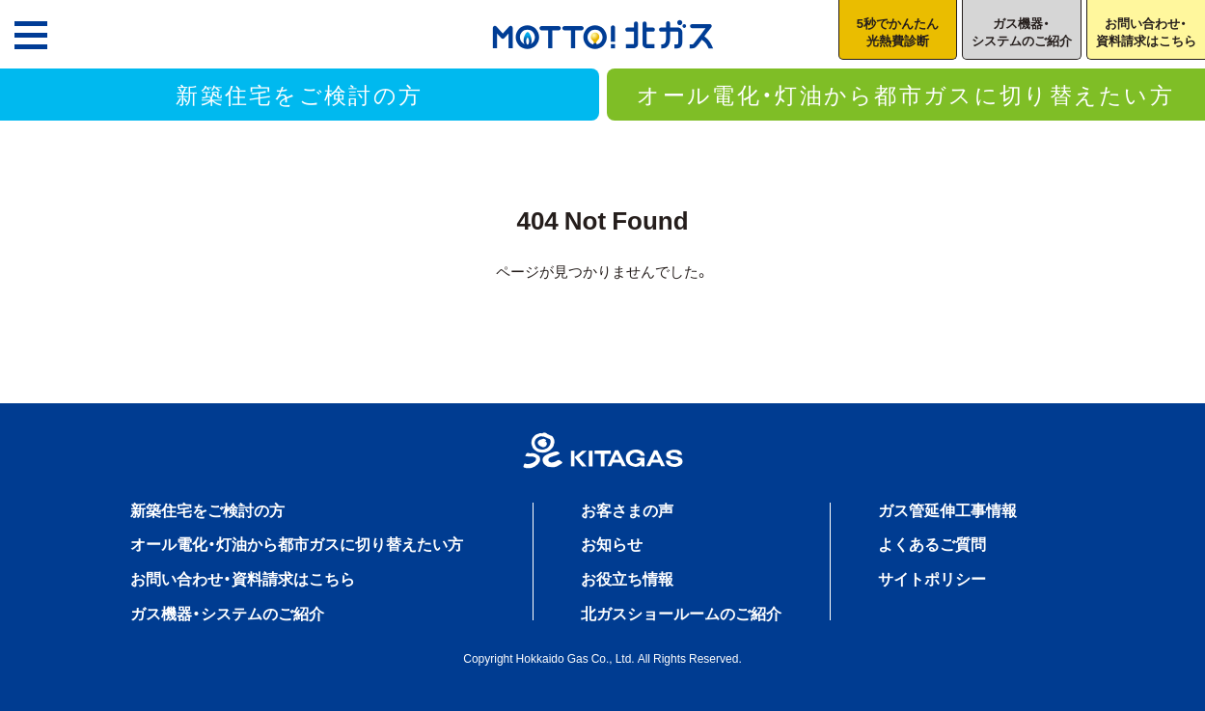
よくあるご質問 (932, 543)
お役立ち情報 (627, 577)
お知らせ (612, 543)
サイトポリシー (932, 577)
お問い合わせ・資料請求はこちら (242, 577)
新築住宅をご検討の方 (299, 93)
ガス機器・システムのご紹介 (227, 612)
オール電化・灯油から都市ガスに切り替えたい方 (905, 93)
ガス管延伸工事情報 (947, 509)
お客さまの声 (627, 509)
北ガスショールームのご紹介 (681, 612)
